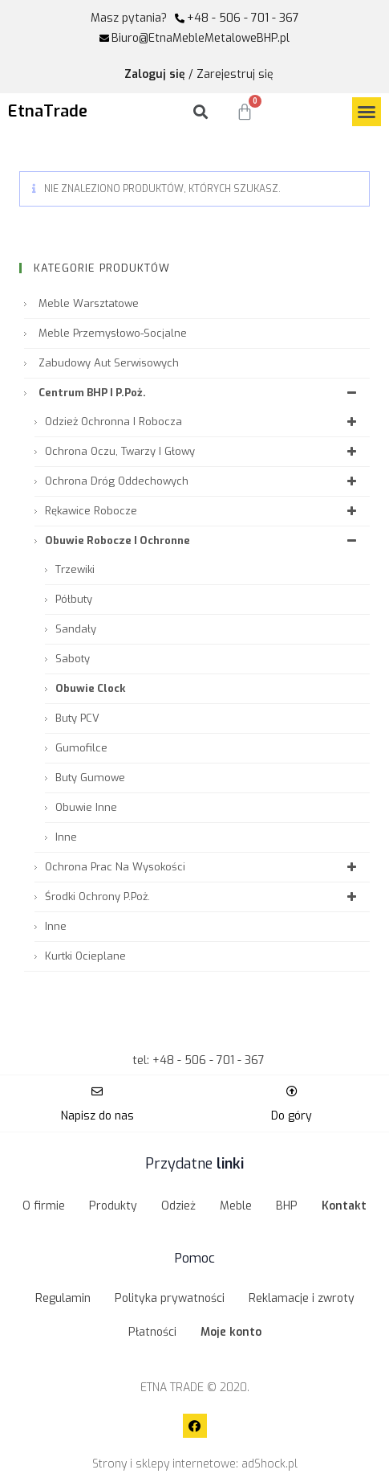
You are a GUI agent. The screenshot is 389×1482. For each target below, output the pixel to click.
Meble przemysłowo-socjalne (112, 333)
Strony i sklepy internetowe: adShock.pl (195, 1464)
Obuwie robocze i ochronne (203, 540)
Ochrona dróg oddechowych (203, 481)
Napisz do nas (97, 1116)
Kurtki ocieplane (85, 956)
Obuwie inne (86, 807)
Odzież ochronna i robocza (203, 421)
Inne (66, 837)
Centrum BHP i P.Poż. (200, 392)
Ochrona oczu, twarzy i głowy (203, 451)
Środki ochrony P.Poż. (203, 896)
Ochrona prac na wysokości (203, 867)
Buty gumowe (90, 777)
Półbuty (73, 599)
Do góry (291, 1116)
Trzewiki (75, 569)
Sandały (75, 629)
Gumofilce (81, 748)
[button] (366, 111)
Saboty (72, 658)
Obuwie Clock (90, 688)
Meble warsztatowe (88, 303)
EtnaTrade (47, 111)
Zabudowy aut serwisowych (108, 363)
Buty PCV (77, 718)
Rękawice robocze (203, 511)
